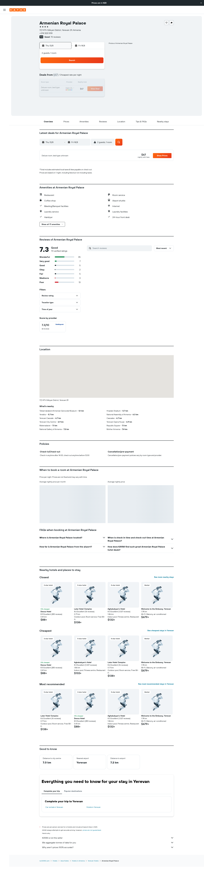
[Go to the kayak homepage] (17, 9)
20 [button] (78, 89)
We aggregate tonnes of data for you (108, 846)
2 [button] (97, 70)
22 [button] (91, 89)
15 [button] (91, 82)
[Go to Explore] (4, 42)
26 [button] (72, 95)
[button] (201, 3)
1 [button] (91, 70)
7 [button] (85, 76)
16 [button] (98, 82)
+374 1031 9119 (46, 33)
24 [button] (60, 95)
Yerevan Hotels (93, 865)
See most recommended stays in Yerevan (156, 688)
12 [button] (72, 82)
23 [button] (97, 89)
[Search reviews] (121, 252)
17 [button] (60, 89)
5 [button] (72, 76)
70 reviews (56, 37)
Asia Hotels (65, 865)
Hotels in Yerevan (93, 811)
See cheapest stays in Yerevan (160, 634)
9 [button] (97, 76)
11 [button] (66, 82)
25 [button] (66, 95)
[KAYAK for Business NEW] (4, 53)
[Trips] (4, 60)
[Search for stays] (4, 23)
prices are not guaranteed (92, 834)
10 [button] (60, 82)
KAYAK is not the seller (108, 841)
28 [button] (85, 95)
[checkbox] (52, 330)
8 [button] (91, 76)
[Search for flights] (4, 18)
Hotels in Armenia (78, 865)
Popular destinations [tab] (73, 795)
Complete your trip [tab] (52, 795)
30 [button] (97, 95)
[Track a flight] (4, 47)
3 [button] (59, 76)
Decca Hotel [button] (46, 615)
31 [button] (60, 101)
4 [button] (66, 76)
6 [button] (78, 76)
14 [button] (85, 82)
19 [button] (72, 89)
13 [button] (79, 82)
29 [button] (91, 95)
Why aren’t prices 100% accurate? (108, 851)
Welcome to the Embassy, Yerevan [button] (156, 613)
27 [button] (79, 95)
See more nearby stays (164, 581)
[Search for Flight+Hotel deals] (4, 34)
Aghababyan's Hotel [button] (116, 613)
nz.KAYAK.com (44, 865)
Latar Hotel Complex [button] (83, 613)
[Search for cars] (4, 29)
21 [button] (85, 89)
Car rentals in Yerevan (54, 811)
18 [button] (66, 89)
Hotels (55, 865)
